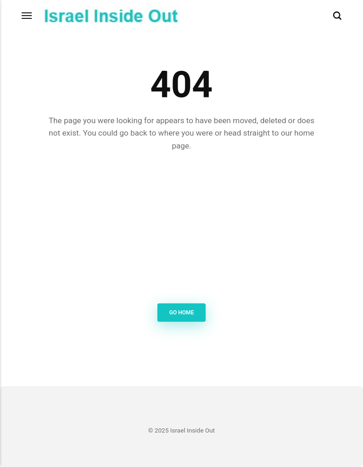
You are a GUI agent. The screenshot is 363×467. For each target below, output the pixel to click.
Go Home (181, 312)
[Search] (337, 16)
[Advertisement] (181, 229)
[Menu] (27, 16)
